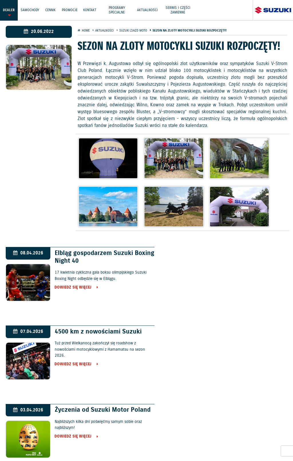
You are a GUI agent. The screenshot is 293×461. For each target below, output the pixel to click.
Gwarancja (112, 438)
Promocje (70, 9)
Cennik (50, 9)
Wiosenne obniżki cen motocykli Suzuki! (226, 319)
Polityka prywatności (77, 438)
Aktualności (147, 9)
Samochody (30, 9)
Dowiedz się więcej (70, 271)
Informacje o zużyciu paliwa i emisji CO (189, 438)
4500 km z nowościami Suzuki (238, 236)
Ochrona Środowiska (31, 438)
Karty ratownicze (191, 445)
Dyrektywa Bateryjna (105, 445)
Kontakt (90, 9)
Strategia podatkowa (149, 445)
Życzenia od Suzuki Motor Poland (89, 319)
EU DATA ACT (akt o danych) (256, 438)
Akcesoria (136, 438)
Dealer (9, 9)
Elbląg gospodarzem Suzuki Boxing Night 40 (91, 240)
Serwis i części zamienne (178, 10)
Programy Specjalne (117, 10)
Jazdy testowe (171, 424)
